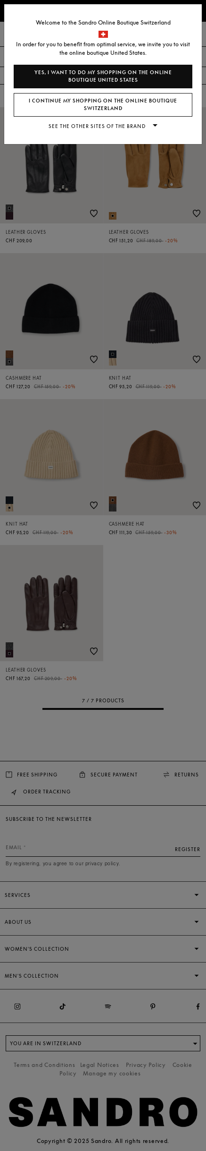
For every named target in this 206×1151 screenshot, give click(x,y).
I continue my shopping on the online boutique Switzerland (103, 104)
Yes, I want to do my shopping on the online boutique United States (103, 76)
